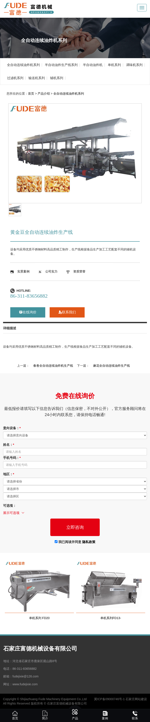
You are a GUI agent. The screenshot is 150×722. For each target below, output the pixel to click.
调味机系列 (134, 65)
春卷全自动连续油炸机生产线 (53, 365)
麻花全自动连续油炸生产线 (111, 365)
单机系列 (114, 65)
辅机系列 (56, 78)
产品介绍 (44, 93)
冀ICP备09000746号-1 (109, 699)
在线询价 (28, 312)
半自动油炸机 (93, 65)
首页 (31, 93)
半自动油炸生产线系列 (61, 65)
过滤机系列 (15, 78)
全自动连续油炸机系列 (23, 65)
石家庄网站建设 (136, 699)
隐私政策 (88, 542)
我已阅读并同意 (75, 542)
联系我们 (67, 312)
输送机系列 (36, 78)
